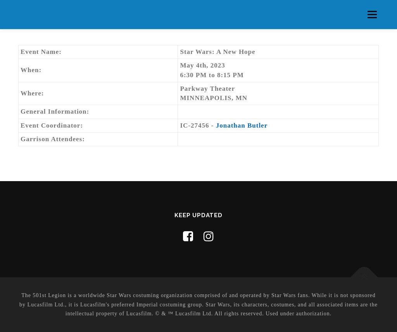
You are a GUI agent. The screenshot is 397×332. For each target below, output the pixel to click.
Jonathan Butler (242, 125)
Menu (372, 14)
